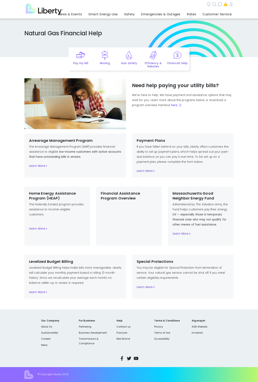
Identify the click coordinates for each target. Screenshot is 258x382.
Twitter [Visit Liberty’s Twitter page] (129, 358)
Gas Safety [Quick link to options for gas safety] (129, 63)
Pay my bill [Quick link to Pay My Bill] (80, 63)
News (44, 345)
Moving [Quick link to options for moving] (105, 63)
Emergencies (199, 4)
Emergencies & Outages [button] (168, 13)
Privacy (158, 326)
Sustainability (49, 332)
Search (153, 4)
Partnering (85, 326)
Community (131, 4)
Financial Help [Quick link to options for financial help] (177, 63)
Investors (197, 332)
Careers (46, 338)
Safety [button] (140, 13)
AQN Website (199, 326)
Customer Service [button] (218, 13)
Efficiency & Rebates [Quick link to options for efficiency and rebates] (153, 65)
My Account (225, 4)
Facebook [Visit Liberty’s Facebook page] (122, 358)
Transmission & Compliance (88, 341)
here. (174, 105)
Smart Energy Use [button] (117, 13)
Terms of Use (162, 332)
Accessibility (162, 338)
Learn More (37, 166)
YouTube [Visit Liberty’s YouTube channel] (136, 358)
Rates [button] (195, 13)
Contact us (174, 4)
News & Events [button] (88, 13)
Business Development (93, 332)
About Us (46, 326)
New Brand (123, 338)
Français (122, 332)
